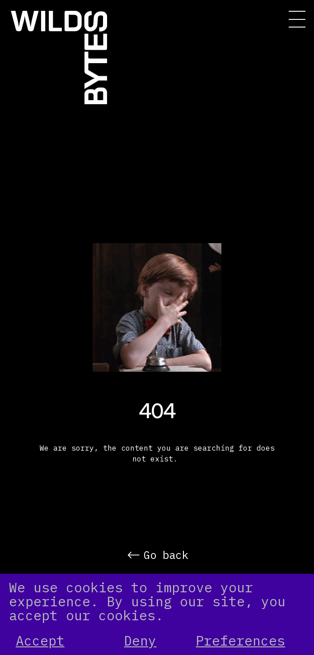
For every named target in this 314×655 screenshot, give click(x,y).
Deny (140, 641)
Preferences (240, 641)
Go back (166, 555)
